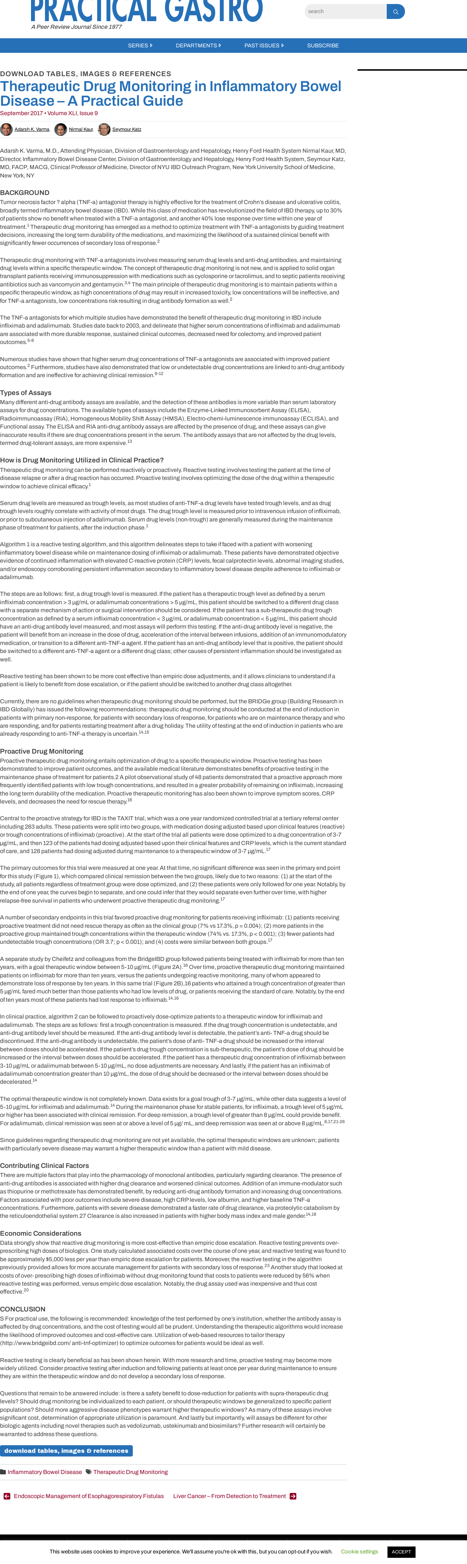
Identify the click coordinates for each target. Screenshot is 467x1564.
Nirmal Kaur (73, 129)
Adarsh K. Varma (24, 129)
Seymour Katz (119, 129)
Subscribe (323, 45)
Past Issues (261, 45)
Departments (196, 45)
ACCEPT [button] (401, 1552)
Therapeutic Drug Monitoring (130, 1472)
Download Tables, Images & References (66, 1451)
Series (138, 45)
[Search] (346, 11)
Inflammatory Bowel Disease (45, 1472)
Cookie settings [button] (359, 1552)
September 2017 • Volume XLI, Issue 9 (49, 113)
